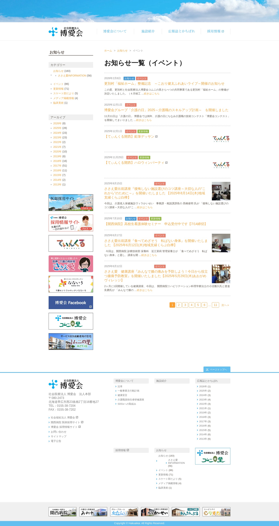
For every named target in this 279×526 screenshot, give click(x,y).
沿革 (120, 386)
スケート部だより (63, 93)
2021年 (57, 146)
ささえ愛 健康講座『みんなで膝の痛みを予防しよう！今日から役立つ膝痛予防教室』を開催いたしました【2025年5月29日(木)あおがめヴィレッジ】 (156, 276)
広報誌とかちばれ (207, 380)
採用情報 (120, 450)
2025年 (57, 127)
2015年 (57, 175)
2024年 (57, 132)
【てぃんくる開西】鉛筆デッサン (129, 136)
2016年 (57, 170)
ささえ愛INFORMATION (139, 183)
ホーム (108, 50)
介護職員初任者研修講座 (131, 399)
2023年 (57, 137)
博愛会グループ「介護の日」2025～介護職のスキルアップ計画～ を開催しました (166, 110)
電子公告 (56, 441)
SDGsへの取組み (127, 403)
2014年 (57, 179)
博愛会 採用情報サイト (64, 426)
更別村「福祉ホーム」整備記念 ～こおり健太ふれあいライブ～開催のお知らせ (164, 83)
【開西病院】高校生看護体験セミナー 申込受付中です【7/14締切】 (156, 224)
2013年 (57, 184)
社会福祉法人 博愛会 (63, 417)
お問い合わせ (58, 431)
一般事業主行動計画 (128, 390)
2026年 (57, 123)
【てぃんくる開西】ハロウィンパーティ (134, 162)
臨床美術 (58, 102)
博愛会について (124, 380)
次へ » (225, 305)
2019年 (57, 156)
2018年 (57, 160)
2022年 (57, 142)
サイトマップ (58, 436)
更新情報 (143, 131)
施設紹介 (161, 380)
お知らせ (122, 50)
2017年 (57, 165)
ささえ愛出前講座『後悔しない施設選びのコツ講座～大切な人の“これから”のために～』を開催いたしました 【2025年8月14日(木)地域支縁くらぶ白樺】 (155, 193)
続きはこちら (152, 93)
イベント (142, 78)
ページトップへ (218, 369)
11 (215, 305)
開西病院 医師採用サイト (65, 422)
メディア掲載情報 (63, 98)
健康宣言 (122, 395)
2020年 (57, 151)
